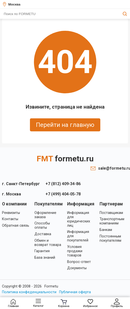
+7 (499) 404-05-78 (63, 194)
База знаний (44, 257)
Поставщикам (111, 213)
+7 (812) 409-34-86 (63, 183)
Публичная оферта (75, 292)
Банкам (106, 230)
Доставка (42, 234)
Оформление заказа (45, 215)
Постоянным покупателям (110, 238)
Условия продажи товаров (74, 251)
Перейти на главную (65, 124)
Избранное (90, 303)
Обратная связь (15, 225)
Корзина (63, 303)
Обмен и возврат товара (47, 242)
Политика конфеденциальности (29, 292)
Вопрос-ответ (79, 262)
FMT (65, 158)
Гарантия (42, 251)
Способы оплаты (42, 225)
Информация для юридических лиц (78, 219)
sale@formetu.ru (113, 168)
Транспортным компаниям (112, 221)
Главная (13, 303)
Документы (77, 268)
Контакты (10, 219)
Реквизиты (11, 213)
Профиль (117, 303)
